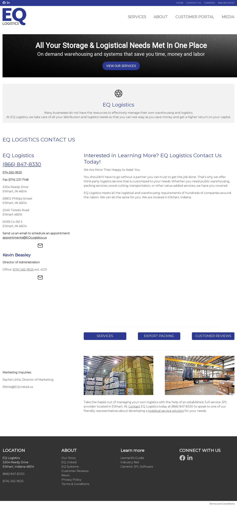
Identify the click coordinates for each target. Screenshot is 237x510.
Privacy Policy (71, 479)
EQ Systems (70, 466)
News (65, 475)
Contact (134, 406)
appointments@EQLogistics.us (25, 237)
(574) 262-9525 (23, 269)
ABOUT (161, 16)
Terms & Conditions (75, 484)
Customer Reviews (74, 471)
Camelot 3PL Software (136, 466)
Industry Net (129, 462)
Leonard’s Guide (132, 458)
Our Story (68, 458)
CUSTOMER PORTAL (194, 16)
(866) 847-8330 (22, 164)
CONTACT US (193, 2)
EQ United (69, 462)
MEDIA (228, 16)
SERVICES (137, 16)
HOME (179, 2)
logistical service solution (166, 411)
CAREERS (209, 2)
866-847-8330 (226, 2)
